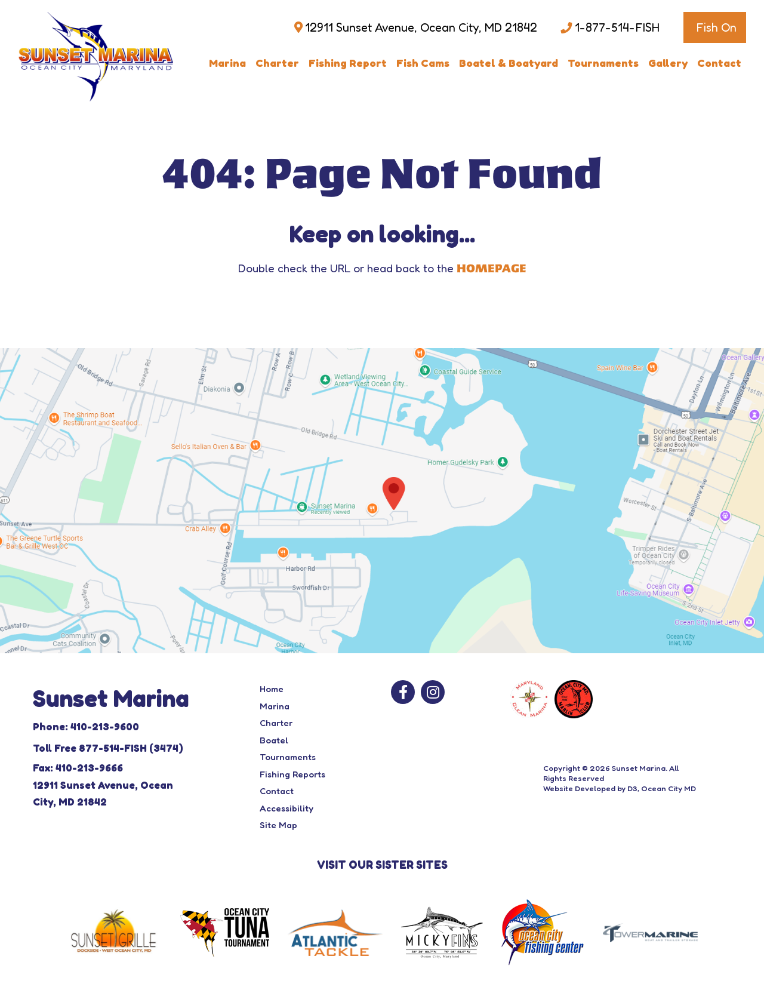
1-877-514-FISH (617, 27)
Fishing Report (348, 62)
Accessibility (286, 808)
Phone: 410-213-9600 (86, 726)
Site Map (278, 825)
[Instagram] (433, 692)
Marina (227, 62)
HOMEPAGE (491, 269)
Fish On (716, 27)
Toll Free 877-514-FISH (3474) (108, 748)
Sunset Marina (639, 768)
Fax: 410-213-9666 (78, 767)
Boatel (274, 740)
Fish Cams (422, 62)
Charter (277, 62)
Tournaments (603, 62)
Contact (719, 62)
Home (272, 688)
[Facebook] (403, 692)
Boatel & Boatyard (508, 62)
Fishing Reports (292, 774)
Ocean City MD (668, 788)
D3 (632, 788)
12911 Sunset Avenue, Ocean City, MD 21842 (421, 27)
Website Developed (579, 788)
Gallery (668, 62)
